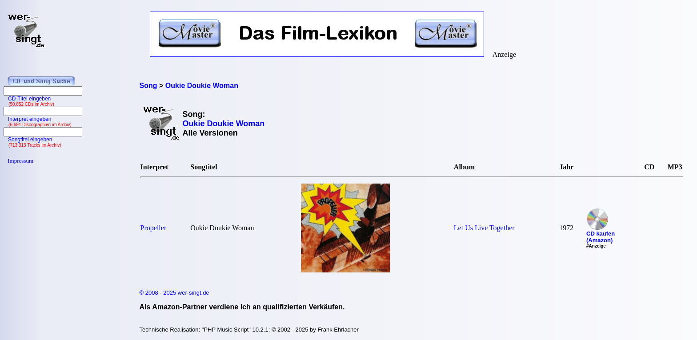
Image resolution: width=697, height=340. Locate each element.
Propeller (153, 228)
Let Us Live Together (484, 228)
